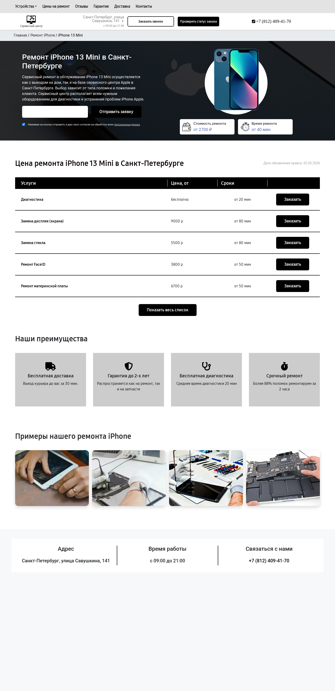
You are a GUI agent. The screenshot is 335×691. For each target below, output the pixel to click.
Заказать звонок (150, 21)
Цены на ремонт (56, 6)
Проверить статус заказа (198, 21)
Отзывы (81, 6)
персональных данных (127, 124)
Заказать (292, 199)
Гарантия (101, 6)
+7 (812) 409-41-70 (269, 561)
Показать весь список (167, 309)
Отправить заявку (116, 111)
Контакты (144, 6)
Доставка (122, 6)
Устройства (24, 6)
